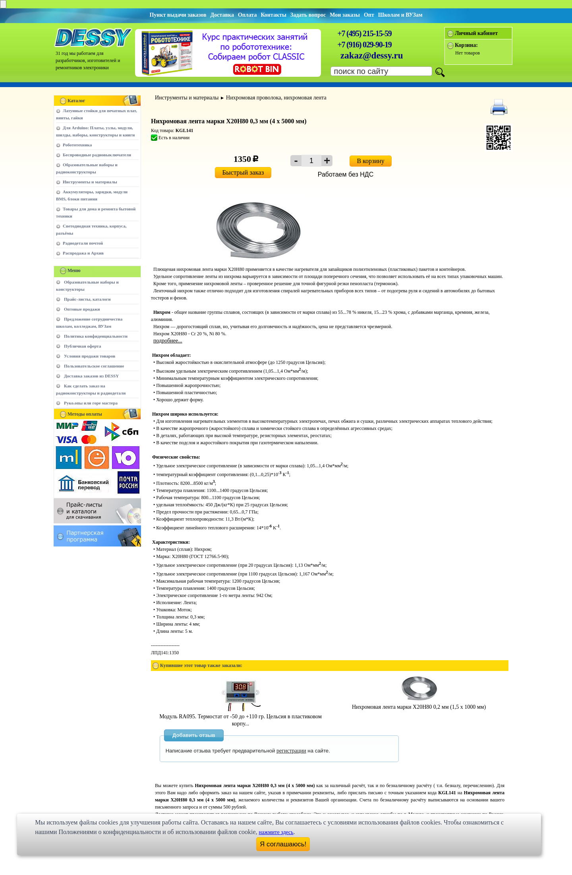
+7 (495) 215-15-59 (364, 33)
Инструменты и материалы (90, 181)
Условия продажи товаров (89, 356)
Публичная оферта (82, 346)
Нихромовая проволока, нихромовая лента (276, 98)
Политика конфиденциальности (96, 336)
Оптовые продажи (82, 309)
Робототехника (77, 144)
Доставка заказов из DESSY (91, 375)
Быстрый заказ (243, 172)
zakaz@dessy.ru (371, 55)
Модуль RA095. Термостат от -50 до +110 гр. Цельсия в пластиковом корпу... (240, 716)
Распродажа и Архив (83, 253)
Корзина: (466, 45)
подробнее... (167, 341)
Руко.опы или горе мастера (91, 403)
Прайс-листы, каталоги (87, 299)
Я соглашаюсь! (283, 844)
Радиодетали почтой (83, 243)
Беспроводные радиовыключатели (97, 154)
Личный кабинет (476, 33)
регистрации (291, 751)
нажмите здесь (276, 832)
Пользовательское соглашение (94, 366)
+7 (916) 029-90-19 (364, 44)
